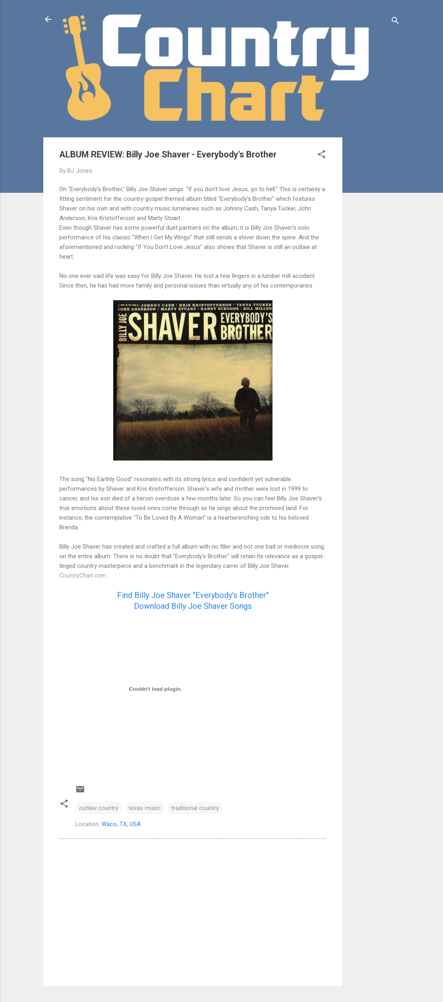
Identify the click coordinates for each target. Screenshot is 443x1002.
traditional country (195, 808)
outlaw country (98, 808)
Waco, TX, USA (121, 824)
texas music (145, 808)
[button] (321, 155)
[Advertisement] (374, 257)
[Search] (395, 22)
